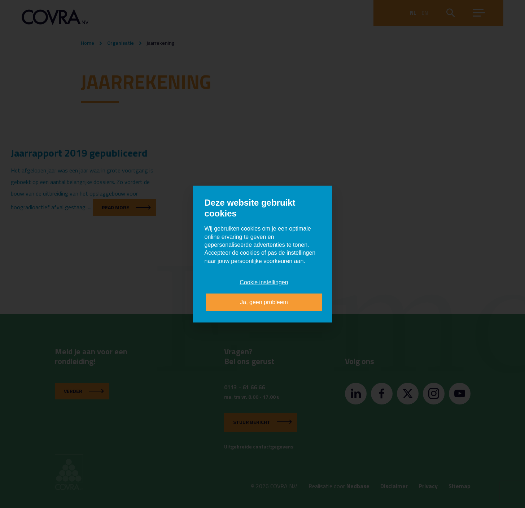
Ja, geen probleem (264, 302)
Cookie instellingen (264, 282)
